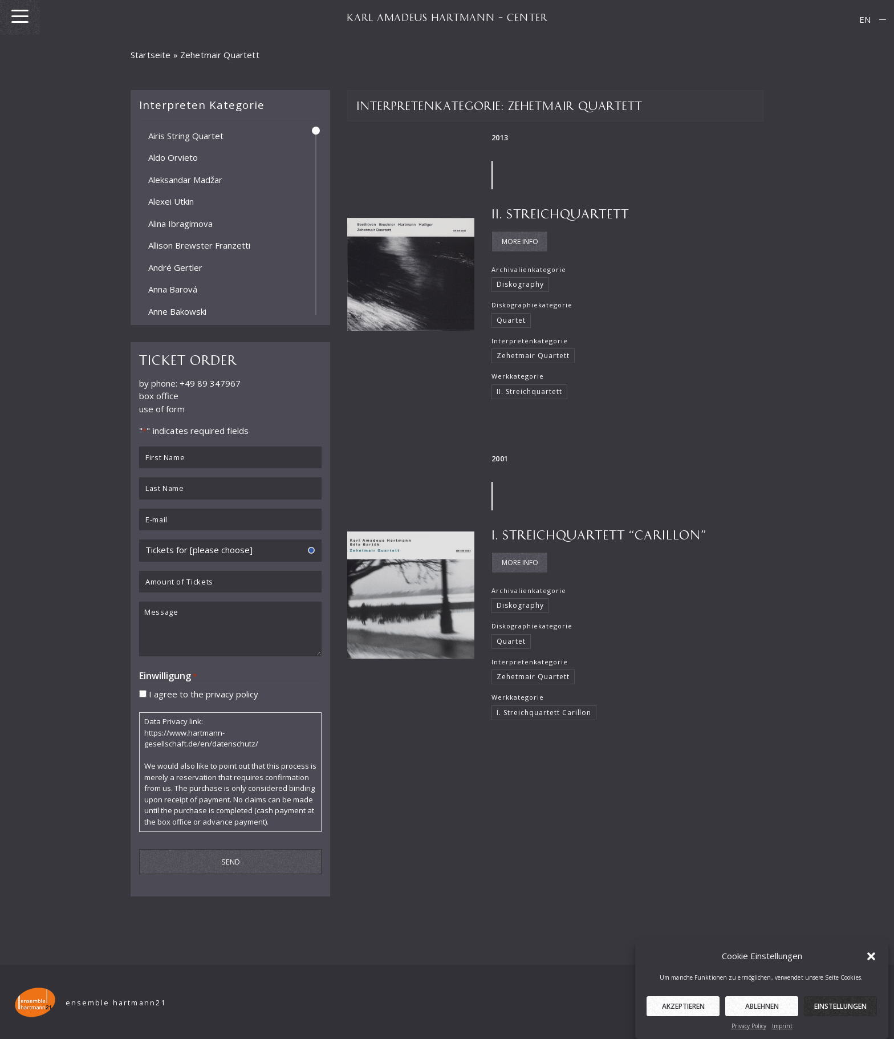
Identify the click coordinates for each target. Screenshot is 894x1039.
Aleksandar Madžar (185, 179)
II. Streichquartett (560, 213)
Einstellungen (840, 1016)
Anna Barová (172, 289)
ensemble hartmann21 (116, 1003)
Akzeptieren (683, 1016)
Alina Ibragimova (180, 223)
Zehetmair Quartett (533, 355)
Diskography (520, 284)
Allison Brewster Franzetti (199, 245)
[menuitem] (865, 19)
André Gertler (175, 267)
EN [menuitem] (865, 19)
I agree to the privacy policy (203, 693)
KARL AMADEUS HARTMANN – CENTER (447, 17)
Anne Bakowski (177, 310)
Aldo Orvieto (173, 157)
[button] (871, 966)
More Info (520, 241)
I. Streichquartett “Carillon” (598, 534)
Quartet (511, 320)
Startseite (151, 54)
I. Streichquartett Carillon (544, 712)
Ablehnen (762, 1016)
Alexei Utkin (171, 201)
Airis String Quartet (186, 135)
